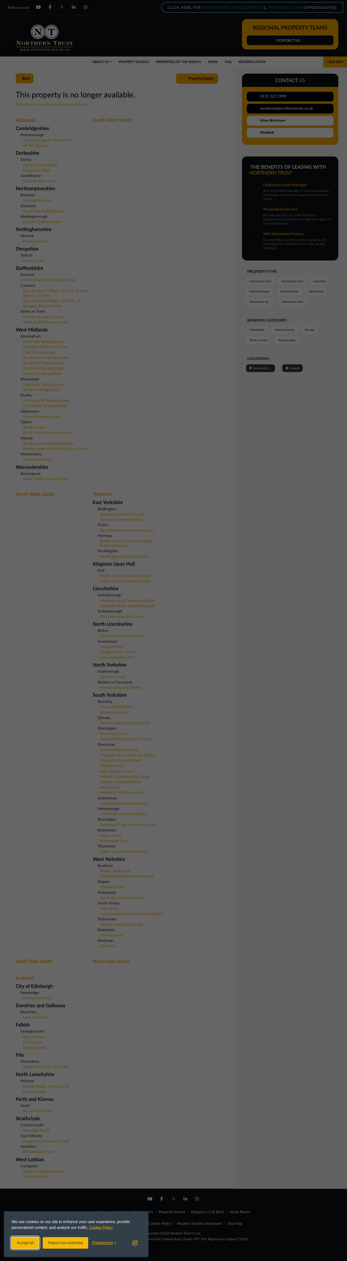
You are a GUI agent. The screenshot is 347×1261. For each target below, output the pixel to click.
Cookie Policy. (101, 1228)
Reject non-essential (65, 1243)
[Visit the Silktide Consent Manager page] (135, 1243)
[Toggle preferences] (104, 1242)
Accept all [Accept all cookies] (25, 1243)
